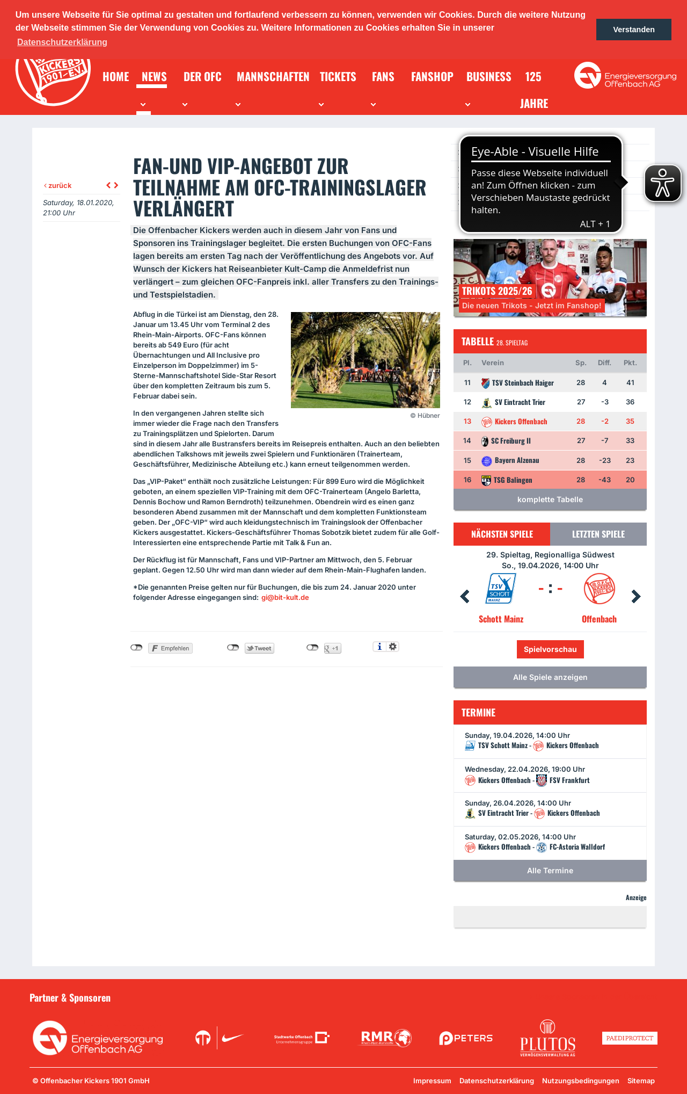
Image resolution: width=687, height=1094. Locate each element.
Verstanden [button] (634, 29)
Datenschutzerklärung (496, 1080)
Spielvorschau (550, 649)
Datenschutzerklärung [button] (62, 42)
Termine (478, 169)
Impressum (432, 1080)
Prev (464, 596)
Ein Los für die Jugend (499, 202)
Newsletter (482, 185)
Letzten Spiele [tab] (598, 533)
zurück (57, 185)
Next (636, 596)
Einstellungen (392, 646)
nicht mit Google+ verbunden (312, 647)
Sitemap (641, 1080)
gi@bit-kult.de (285, 597)
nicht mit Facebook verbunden (136, 647)
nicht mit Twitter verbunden (233, 647)
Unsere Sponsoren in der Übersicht (596, 996)
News (473, 152)
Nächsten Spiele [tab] (502, 533)
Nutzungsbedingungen (580, 1080)
